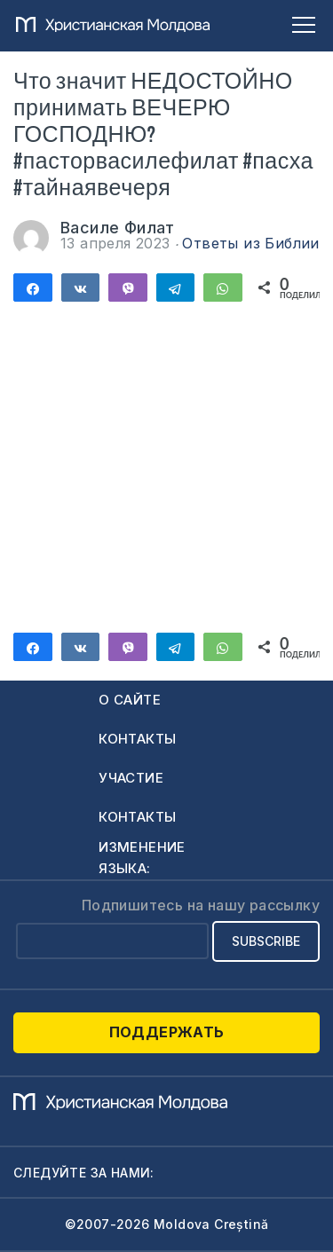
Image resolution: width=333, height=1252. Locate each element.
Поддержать (167, 1032)
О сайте (130, 699)
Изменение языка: (142, 858)
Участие (131, 777)
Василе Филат (117, 227)
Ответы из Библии (250, 243)
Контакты (137, 738)
